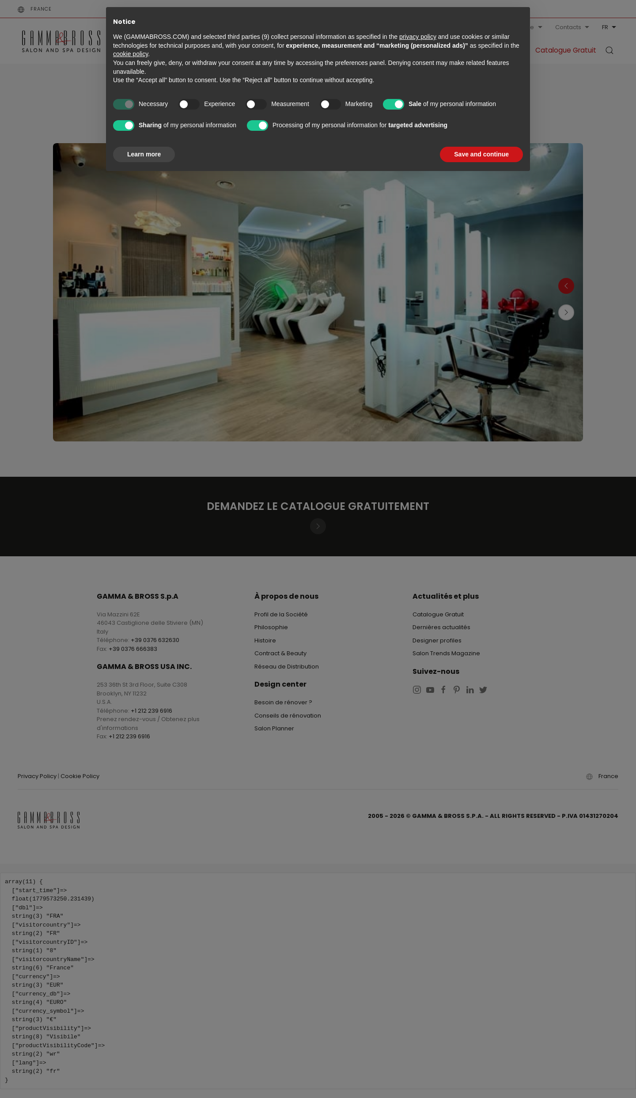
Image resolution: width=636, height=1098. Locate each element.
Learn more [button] (144, 154)
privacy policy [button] (417, 36)
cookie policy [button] (130, 53)
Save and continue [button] (481, 154)
